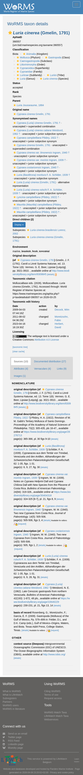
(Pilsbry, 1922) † (36, 197)
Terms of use (51, 694)
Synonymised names (25, 118)
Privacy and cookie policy (62, 772)
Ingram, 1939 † (39, 160)
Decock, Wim (62, 309)
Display (19, 224)
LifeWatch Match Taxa (56, 716)
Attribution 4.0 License (46, 339)
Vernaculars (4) (42, 368)
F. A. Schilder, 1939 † (41, 174)
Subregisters (10, 698)
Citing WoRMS (52, 691)
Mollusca (23, 57)
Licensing (18, 331)
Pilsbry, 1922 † (35, 137)
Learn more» (76, 760)
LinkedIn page (13, 744)
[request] (22, 524)
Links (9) (62, 368)
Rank (16, 92)
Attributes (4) (21, 368)
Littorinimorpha (26, 64)
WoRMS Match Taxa (55, 712)
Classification (21, 49)
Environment (20, 246)
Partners (7, 701)
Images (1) (20, 376)
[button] (10, 33)
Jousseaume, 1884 (28, 105)
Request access (53, 698)
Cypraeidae (24, 71)
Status (16, 83)
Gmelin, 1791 (31, 114)
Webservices (51, 719)
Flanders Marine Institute (61, 769)
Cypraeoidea (25, 68)
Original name (21, 109)
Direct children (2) (23, 219)
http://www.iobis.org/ (54, 654)
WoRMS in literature (14, 708)
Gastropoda (52, 57)
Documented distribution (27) (50, 361)
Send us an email (15, 733)
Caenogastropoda (28, 61)
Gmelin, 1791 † (36, 122)
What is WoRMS (12, 691)
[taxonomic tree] (20, 347)
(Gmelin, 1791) (34, 182)
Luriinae (22, 75)
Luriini (51, 75)
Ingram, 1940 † (41, 152)
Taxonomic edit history (26, 301)
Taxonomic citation (24, 278)
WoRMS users (11, 705)
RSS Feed (11, 740)
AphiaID (17, 37)
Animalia (29, 54)
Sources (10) (21, 361)
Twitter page (12, 737)
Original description (24, 255)
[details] (50, 274)
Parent (16, 100)
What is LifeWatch (13, 694)
